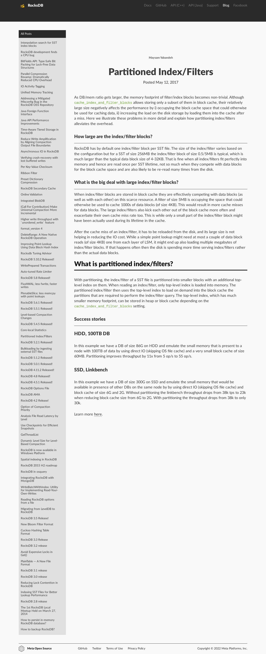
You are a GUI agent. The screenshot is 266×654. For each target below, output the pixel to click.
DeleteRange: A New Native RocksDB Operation (39, 236)
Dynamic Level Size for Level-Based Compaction (39, 442)
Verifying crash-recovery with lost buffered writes (39, 159)
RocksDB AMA (30, 394)
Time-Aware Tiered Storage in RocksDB (40, 131)
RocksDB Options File (35, 388)
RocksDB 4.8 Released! (35, 376)
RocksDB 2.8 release (34, 601)
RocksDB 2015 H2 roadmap (39, 465)
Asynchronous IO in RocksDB (40, 151)
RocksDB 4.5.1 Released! (37, 382)
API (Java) (195, 5)
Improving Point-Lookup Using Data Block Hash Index (39, 246)
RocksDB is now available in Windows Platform (39, 452)
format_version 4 (31, 228)
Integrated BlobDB (33, 200)
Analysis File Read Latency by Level (39, 418)
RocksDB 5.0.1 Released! (37, 364)
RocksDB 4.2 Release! (35, 400)
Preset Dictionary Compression (32, 181)
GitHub (161, 5)
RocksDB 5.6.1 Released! (37, 302)
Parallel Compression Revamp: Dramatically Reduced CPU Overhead (36, 77)
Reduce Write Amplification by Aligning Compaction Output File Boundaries (38, 142)
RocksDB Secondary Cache (38, 188)
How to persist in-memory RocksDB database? (37, 622)
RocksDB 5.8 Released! (35, 278)
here (98, 414)
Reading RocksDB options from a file (37, 501)
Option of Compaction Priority (35, 409)
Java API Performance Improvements (35, 122)
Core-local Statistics (33, 330)
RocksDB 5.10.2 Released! (37, 259)
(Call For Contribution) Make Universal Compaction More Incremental (39, 210)
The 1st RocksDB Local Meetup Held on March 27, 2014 (38, 611)
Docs (147, 5)
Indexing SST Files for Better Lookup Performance (39, 594)
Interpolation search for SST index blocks (39, 44)
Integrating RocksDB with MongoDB (37, 479)
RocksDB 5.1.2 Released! (37, 357)
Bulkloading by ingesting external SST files (36, 350)
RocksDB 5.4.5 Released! (37, 324)
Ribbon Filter (29, 173)
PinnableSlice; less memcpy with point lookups (38, 295)
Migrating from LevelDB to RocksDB (38, 511)
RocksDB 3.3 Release (34, 539)
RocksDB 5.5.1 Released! (37, 308)
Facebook (240, 5)
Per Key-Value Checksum (36, 167)
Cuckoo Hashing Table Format (35, 532)
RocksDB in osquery (34, 471)
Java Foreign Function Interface (35, 113)
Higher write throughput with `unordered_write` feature (39, 221)
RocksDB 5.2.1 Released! (37, 342)
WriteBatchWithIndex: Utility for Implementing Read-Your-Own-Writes (39, 490)
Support (213, 5)
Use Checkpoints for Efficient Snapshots (39, 427)
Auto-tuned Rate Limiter (36, 271)
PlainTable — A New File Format (36, 563)
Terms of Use (114, 648)
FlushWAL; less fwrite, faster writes (39, 286)
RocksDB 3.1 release (34, 570)
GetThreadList (29, 434)
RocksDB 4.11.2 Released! (37, 370)
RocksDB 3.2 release (34, 545)
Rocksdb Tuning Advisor (36, 253)
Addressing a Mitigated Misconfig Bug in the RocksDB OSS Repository (37, 101)
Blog (226, 5)
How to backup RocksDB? (38, 629)
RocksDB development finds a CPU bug (39, 54)
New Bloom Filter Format (37, 524)
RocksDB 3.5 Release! (35, 518)
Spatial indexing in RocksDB (39, 459)
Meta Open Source (39, 648)
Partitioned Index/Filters (36, 336)
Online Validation (31, 194)
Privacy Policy (136, 648)
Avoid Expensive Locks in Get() (37, 554)
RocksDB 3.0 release (34, 576)
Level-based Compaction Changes (36, 316)
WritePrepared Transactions (38, 265)
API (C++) (177, 5)
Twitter (96, 648)
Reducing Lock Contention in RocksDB (39, 584)
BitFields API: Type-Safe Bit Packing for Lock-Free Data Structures (38, 64)
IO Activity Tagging (33, 86)
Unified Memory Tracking (37, 92)
